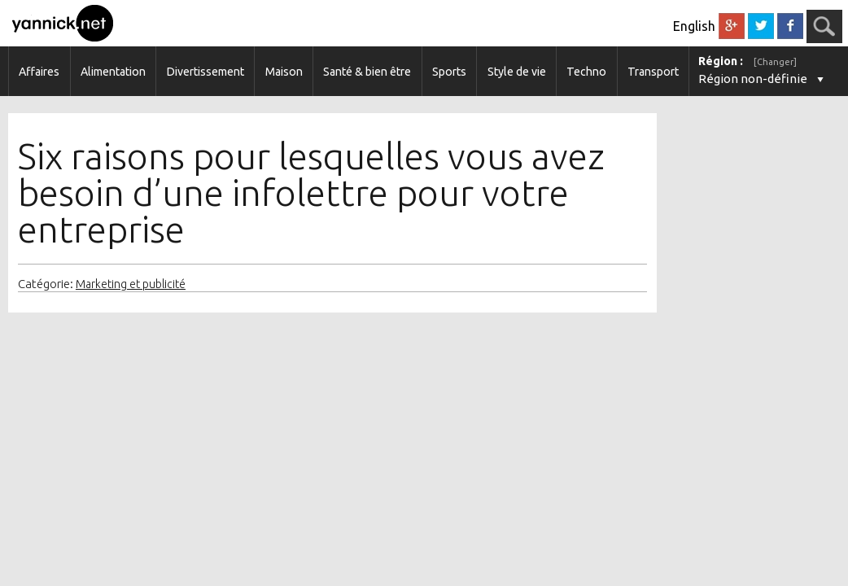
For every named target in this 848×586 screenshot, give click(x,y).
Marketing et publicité (131, 284)
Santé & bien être (367, 71)
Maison (284, 71)
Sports (449, 71)
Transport (653, 71)
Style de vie (516, 71)
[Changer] (775, 62)
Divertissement (205, 71)
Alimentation (113, 71)
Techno (586, 71)
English (694, 26)
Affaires (39, 71)
